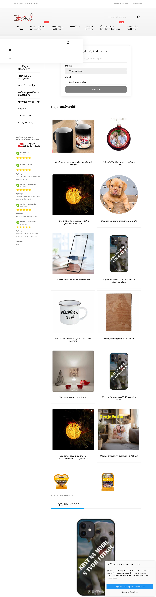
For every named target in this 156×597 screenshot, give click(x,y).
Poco (87, 563)
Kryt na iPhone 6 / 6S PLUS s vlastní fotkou (130, 357)
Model (68, 77)
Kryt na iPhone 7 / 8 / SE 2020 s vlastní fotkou (84, 186)
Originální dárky (27, 43)
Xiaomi (88, 577)
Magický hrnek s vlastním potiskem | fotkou (61, 144)
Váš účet (119, 535)
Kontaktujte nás (121, 4)
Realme (88, 566)
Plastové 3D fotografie (24, 77)
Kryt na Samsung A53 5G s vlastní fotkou (84, 227)
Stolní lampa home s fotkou (61, 224)
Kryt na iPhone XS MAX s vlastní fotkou (107, 357)
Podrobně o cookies (67, 551)
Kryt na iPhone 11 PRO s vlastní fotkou (62, 317)
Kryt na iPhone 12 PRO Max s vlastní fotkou (85, 317)
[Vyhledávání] (124, 17)
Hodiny (22, 108)
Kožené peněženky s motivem (29, 93)
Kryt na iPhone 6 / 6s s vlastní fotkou (62, 357)
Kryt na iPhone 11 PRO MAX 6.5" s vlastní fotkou (84, 357)
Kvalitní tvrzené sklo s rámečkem (62, 185)
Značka (68, 65)
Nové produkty (92, 545)
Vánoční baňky (26, 85)
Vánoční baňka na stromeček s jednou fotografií (107, 144)
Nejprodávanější (66, 107)
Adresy (116, 552)
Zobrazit (96, 89)
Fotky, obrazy (25, 122)
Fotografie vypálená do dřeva (130, 185)
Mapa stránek (64, 554)
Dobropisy (117, 548)
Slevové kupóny (120, 555)
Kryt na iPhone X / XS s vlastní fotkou (107, 317)
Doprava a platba (65, 541)
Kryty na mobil (26, 101)
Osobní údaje (119, 541)
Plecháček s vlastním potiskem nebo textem (107, 186)
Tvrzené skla (25, 115)
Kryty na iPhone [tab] (69, 279)
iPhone (88, 555)
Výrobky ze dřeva (28, 59)
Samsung (89, 570)
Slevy (87, 541)
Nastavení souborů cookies (125, 559)
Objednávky (118, 545)
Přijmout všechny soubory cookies (130, 586)
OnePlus (89, 559)
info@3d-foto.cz (42, 559)
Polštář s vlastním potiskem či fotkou (130, 227)
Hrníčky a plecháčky (24, 67)
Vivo (87, 574)
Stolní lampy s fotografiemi (26, 51)
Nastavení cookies (129, 592)
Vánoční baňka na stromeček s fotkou (84, 143)
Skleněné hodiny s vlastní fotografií (130, 143)
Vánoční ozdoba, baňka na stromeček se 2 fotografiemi (107, 228)
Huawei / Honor (92, 552)
